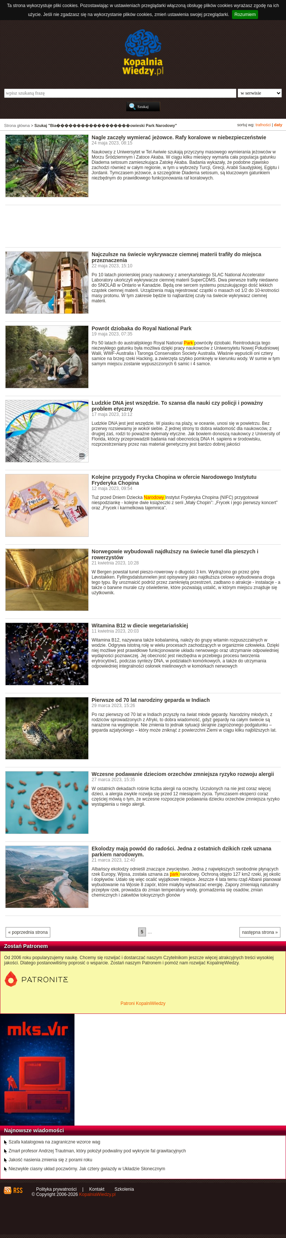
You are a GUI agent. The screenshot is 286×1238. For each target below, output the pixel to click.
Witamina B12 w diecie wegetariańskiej (140, 625)
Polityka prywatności (56, 1189)
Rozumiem (244, 14)
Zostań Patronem (26, 946)
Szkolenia (124, 1189)
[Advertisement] (140, 225)
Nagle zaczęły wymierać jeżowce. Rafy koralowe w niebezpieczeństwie (179, 137)
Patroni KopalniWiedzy (143, 1003)
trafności (263, 124)
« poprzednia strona (28, 932)
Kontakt (97, 1189)
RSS (18, 1190)
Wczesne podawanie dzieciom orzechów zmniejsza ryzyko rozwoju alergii (183, 774)
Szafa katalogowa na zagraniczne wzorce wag (54, 1142)
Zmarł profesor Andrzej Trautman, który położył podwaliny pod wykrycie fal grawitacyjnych (97, 1150)
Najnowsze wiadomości (34, 1130)
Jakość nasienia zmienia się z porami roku (50, 1159)
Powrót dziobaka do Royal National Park (141, 328)
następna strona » (260, 932)
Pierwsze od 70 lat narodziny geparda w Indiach (151, 700)
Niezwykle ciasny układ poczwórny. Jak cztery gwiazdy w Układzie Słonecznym (87, 1168)
